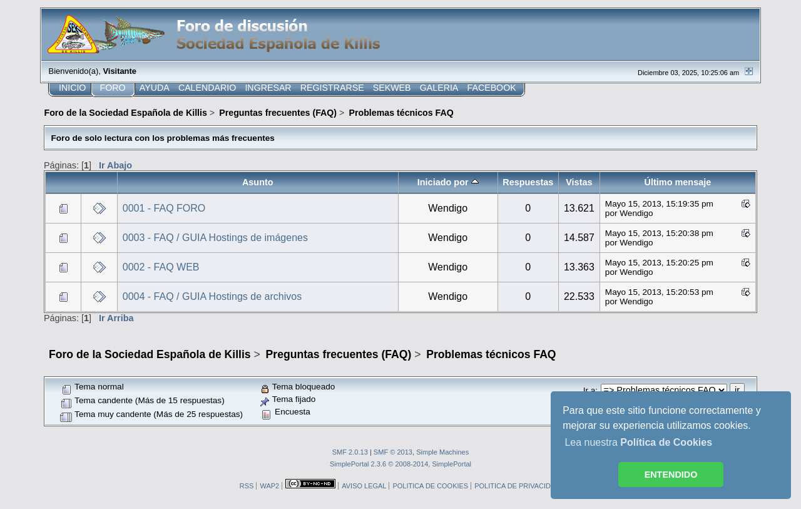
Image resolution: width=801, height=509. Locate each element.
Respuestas (528, 182)
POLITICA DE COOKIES (430, 486)
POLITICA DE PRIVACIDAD (517, 486)
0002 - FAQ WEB (161, 267)
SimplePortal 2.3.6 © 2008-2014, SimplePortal (400, 464)
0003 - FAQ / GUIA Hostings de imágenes (215, 237)
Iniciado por (448, 182)
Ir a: (590, 390)
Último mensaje (678, 182)
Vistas (579, 182)
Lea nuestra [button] (638, 442)
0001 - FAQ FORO (164, 208)
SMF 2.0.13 (350, 452)
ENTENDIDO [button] (671, 475)
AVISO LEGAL (364, 486)
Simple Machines (442, 452)
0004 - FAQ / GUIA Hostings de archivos (212, 296)
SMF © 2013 (393, 452)
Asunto (257, 182)
